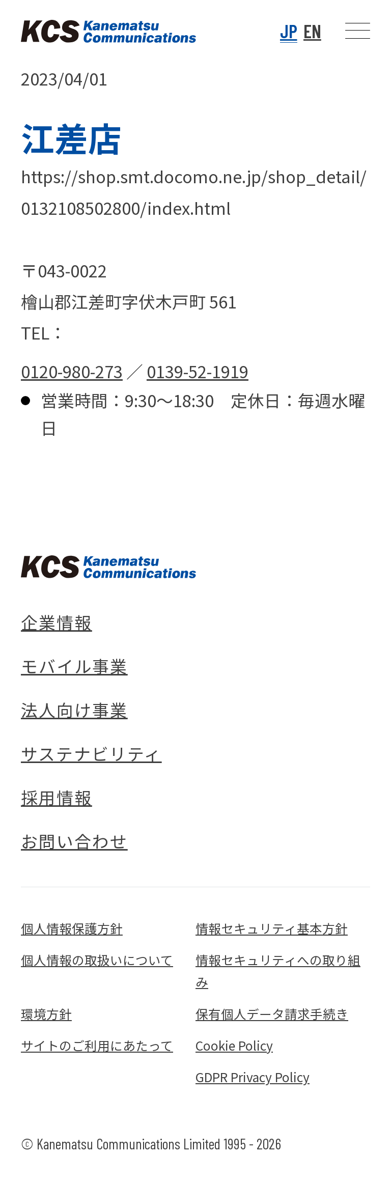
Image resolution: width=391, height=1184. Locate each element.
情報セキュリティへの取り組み (278, 970)
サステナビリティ (91, 753)
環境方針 (46, 1013)
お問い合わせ (74, 841)
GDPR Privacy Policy (253, 1076)
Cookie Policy (234, 1045)
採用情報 (56, 797)
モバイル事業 (74, 666)
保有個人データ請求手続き (272, 1013)
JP (288, 30)
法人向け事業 (74, 709)
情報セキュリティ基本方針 (272, 928)
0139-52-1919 (197, 371)
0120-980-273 (72, 371)
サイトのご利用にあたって (97, 1045)
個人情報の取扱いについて (97, 959)
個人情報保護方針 (72, 928)
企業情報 (56, 622)
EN (312, 30)
